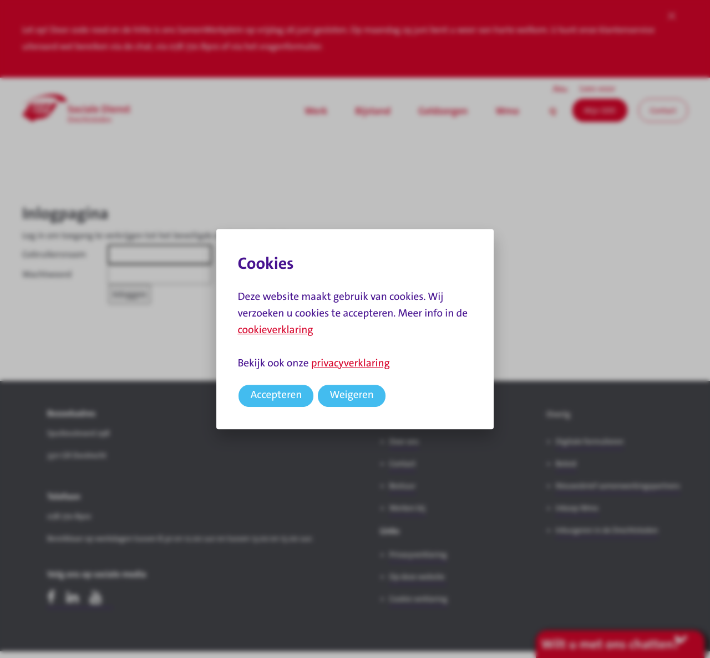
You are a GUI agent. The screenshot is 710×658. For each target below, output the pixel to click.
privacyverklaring (350, 363)
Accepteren (276, 395)
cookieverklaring (275, 330)
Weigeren (351, 395)
